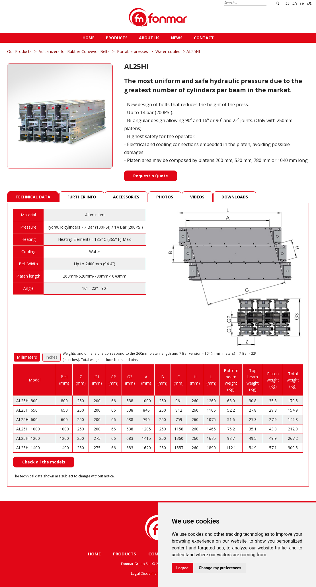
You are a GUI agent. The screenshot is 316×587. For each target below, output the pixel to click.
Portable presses (132, 51)
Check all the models (43, 462)
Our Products (19, 51)
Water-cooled (167, 51)
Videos (197, 197)
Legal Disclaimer (144, 573)
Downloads (234, 197)
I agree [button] (182, 568)
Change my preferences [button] (220, 568)
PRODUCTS (117, 37)
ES (288, 3)
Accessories (126, 197)
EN (294, 3)
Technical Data (32, 197)
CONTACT (204, 37)
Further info (81, 197)
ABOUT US (149, 37)
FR (302, 3)
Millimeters (27, 357)
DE (309, 3)
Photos (164, 197)
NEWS (176, 37)
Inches (52, 357)
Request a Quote (150, 175)
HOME (89, 37)
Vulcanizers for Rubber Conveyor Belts (74, 51)
